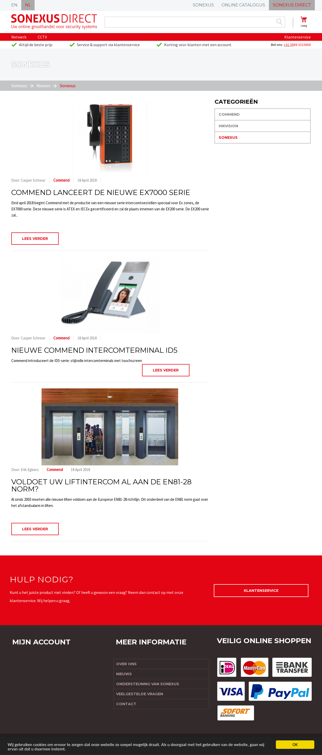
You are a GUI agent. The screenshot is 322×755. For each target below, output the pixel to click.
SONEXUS (203, 5)
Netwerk (18, 37)
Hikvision (228, 126)
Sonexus (19, 86)
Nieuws (43, 86)
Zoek (279, 21)
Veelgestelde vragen (139, 694)
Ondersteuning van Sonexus (147, 684)
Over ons (126, 664)
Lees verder (35, 238)
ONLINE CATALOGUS (243, 5)
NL (28, 5)
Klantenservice (297, 37)
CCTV (42, 37)
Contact (126, 704)
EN (14, 5)
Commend (61, 180)
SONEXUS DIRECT (292, 5)
